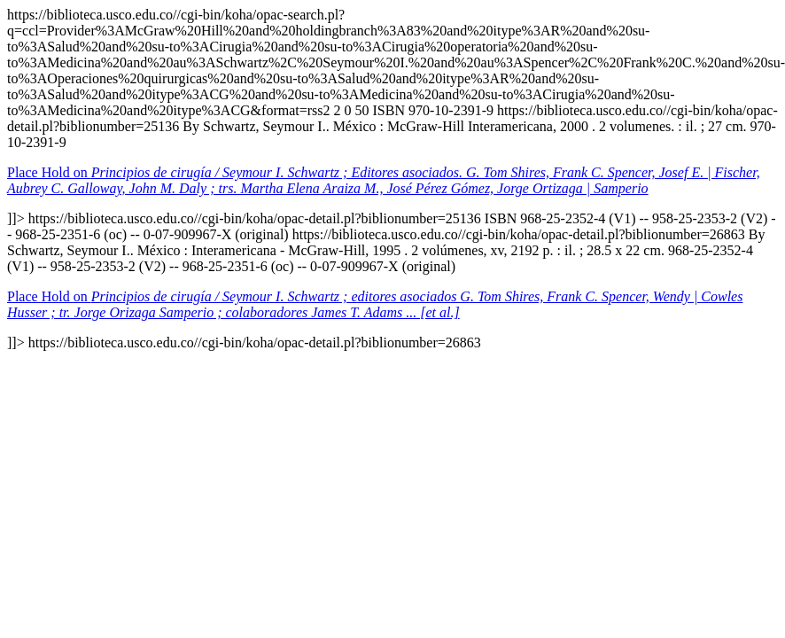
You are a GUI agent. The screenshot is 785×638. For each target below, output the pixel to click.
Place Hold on (383, 180)
